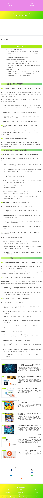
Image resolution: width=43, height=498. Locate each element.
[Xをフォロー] (32, 470)
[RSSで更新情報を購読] (21, 478)
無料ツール (21, 489)
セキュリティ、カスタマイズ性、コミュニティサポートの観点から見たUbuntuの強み (24, 66)
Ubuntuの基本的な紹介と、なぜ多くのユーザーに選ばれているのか (23, 51)
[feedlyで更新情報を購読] (32, 476)
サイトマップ (21, 494)
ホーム (7, 489)
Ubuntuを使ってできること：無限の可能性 (15, 59)
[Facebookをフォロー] (11, 473)
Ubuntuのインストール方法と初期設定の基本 (18, 57)
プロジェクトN (21, 491)
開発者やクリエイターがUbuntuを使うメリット (18, 63)
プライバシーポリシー (21, 492)
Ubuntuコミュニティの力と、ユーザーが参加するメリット (21, 73)
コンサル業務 (35, 491)
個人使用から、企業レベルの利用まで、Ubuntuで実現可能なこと (22, 61)
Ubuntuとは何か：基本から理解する (14, 49)
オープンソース (35, 489)
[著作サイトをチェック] (11, 470)
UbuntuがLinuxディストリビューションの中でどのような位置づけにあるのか (24, 54)
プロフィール (35, 492)
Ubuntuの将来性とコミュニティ (13, 69)
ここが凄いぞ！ (7, 491)
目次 (20, 46)
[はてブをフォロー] (32, 473)
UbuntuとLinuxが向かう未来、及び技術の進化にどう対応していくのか (24, 71)
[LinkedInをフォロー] (11, 476)
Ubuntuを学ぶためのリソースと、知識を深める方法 (19, 75)
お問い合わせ (7, 492)
